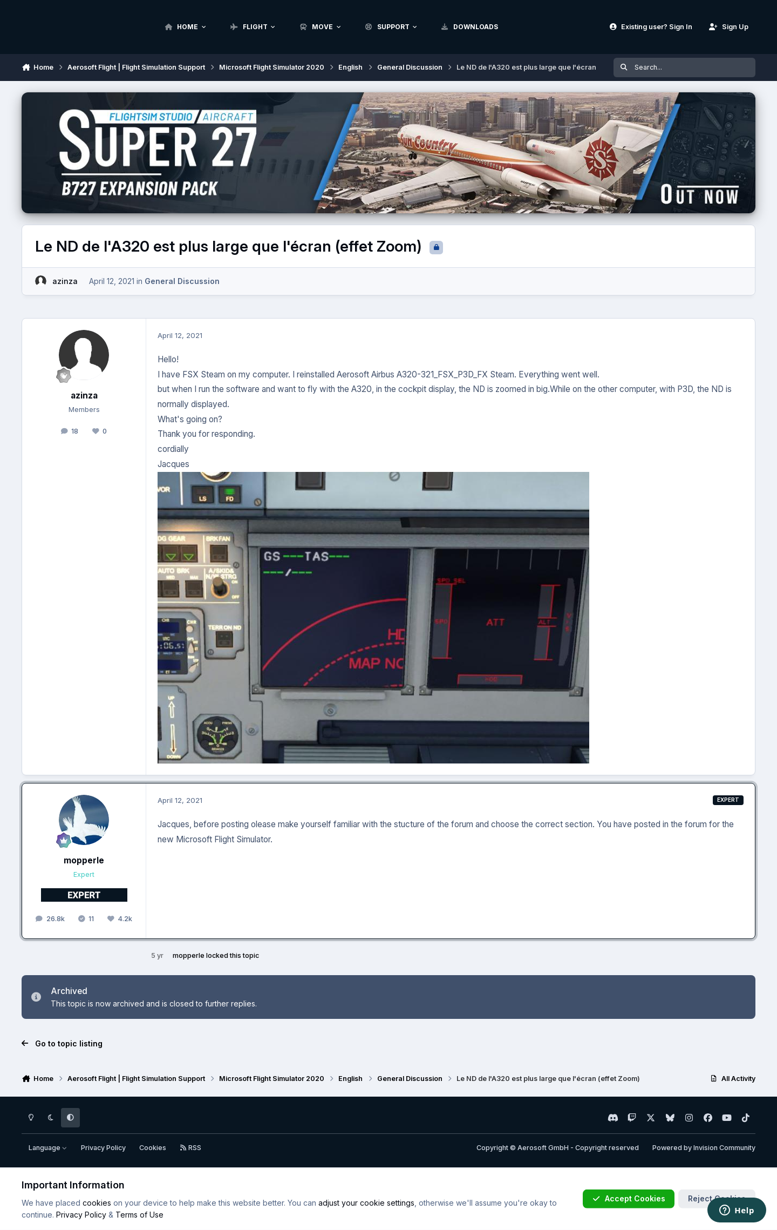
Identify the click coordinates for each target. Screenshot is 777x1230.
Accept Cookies (628, 1198)
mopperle (84, 860)
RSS (190, 1148)
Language (48, 1148)
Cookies (152, 1148)
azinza (65, 281)
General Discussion (182, 281)
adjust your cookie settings (366, 1202)
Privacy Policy (103, 1148)
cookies (97, 1202)
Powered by (703, 1148)
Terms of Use (139, 1214)
